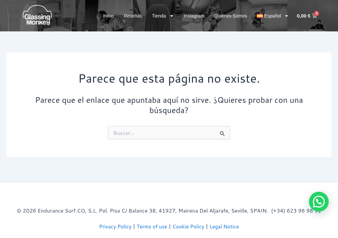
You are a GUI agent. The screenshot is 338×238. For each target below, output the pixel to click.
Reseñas (133, 16)
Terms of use (151, 226)
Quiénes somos (230, 16)
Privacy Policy (113, 226)
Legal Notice (226, 226)
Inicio (108, 16)
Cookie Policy (188, 226)
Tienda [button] (163, 16)
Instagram (194, 16)
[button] (273, 16)
